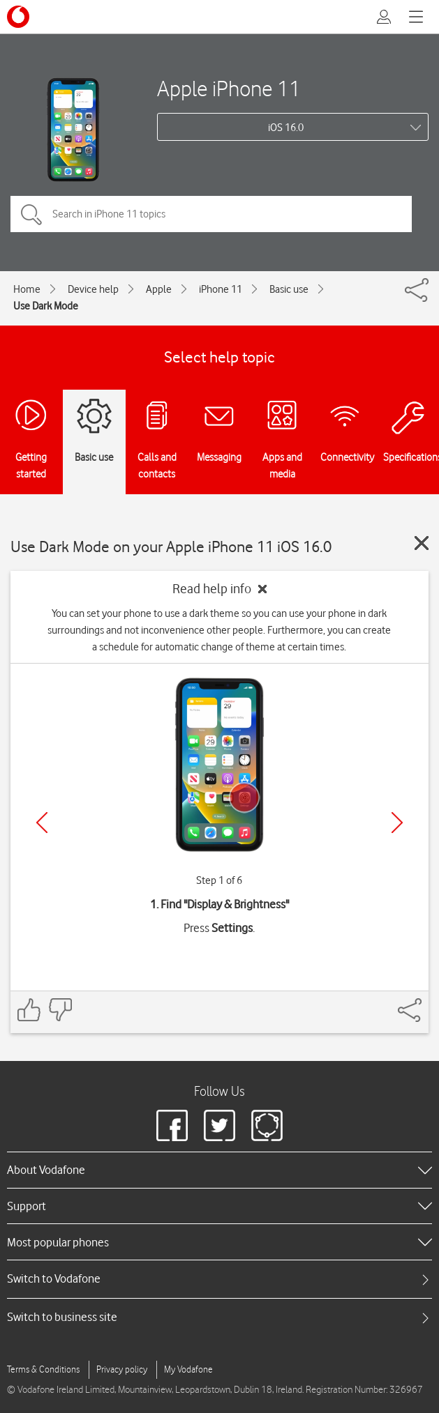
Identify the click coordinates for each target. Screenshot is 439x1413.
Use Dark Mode (45, 306)
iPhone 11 (220, 289)
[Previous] (41, 822)
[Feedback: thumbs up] (29, 1009)
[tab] (219, 1279)
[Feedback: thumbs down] (60, 1009)
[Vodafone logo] (18, 17)
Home (26, 289)
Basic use (288, 289)
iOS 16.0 (286, 127)
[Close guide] (422, 543)
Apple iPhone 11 (229, 88)
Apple (159, 289)
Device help (93, 289)
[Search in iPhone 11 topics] (211, 214)
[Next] (397, 822)
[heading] (219, 1170)
